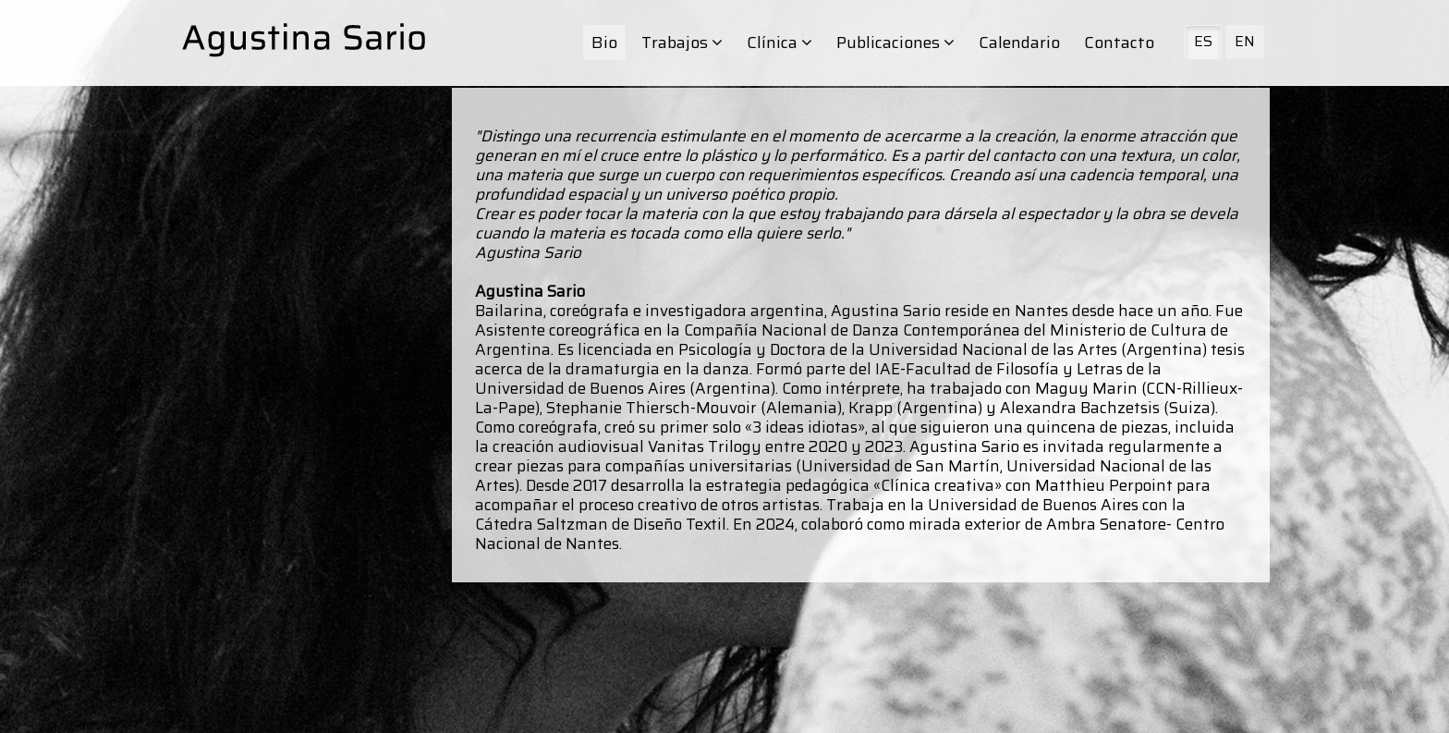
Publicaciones (895, 42)
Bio (604, 42)
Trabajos (682, 42)
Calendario (1019, 42)
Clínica (779, 42)
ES (1203, 41)
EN (1245, 41)
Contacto (1119, 42)
